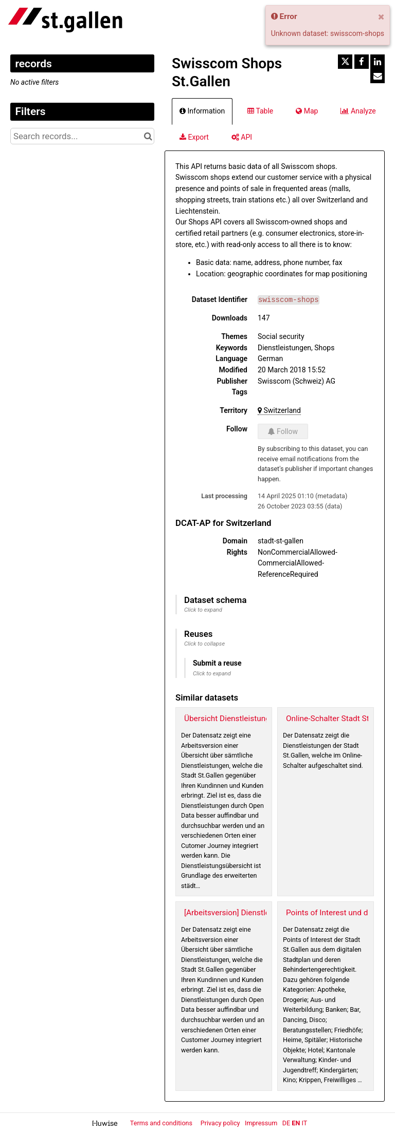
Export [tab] (194, 137)
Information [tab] (202, 111)
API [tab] (241, 137)
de (286, 1123)
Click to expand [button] (203, 610)
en (296, 1123)
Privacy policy (221, 1123)
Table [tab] (260, 111)
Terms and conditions (162, 1123)
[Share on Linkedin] (377, 61)
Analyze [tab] (357, 111)
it (304, 1123)
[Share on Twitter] (345, 61)
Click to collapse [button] (204, 643)
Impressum (261, 1123)
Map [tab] (307, 111)
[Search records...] (82, 136)
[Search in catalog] (147, 136)
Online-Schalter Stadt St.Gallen (339, 718)
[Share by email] (377, 76)
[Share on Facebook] (361, 61)
